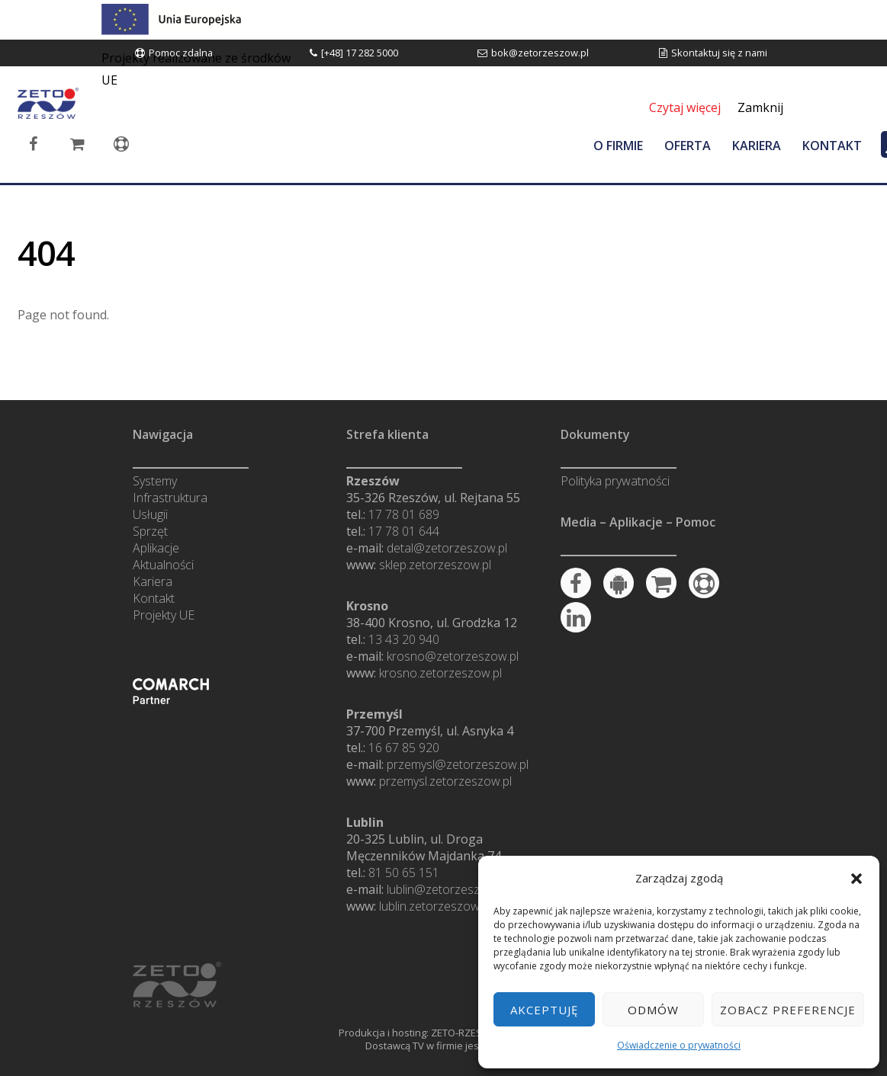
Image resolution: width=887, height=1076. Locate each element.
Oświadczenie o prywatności (679, 1045)
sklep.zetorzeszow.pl (435, 564)
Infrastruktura (170, 497)
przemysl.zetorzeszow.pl (445, 781)
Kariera (152, 581)
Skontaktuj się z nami (719, 52)
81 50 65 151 (403, 872)
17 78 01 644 (403, 531)
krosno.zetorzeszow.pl (440, 672)
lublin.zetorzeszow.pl (435, 906)
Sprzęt (150, 531)
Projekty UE (163, 615)
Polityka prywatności (615, 480)
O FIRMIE (618, 145)
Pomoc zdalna (181, 52)
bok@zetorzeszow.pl (540, 52)
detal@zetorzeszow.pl (447, 548)
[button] (856, 878)
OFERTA (687, 145)
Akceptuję (544, 1009)
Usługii (150, 514)
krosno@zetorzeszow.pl (453, 656)
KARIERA (756, 145)
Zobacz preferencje (788, 1009)
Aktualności (163, 564)
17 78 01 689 (403, 514)
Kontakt (154, 598)
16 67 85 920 (403, 747)
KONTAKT (832, 145)
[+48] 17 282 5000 (359, 52)
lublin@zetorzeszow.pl (447, 889)
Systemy (155, 480)
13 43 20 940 (403, 639)
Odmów (653, 1009)
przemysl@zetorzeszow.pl (458, 764)
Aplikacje (156, 548)
